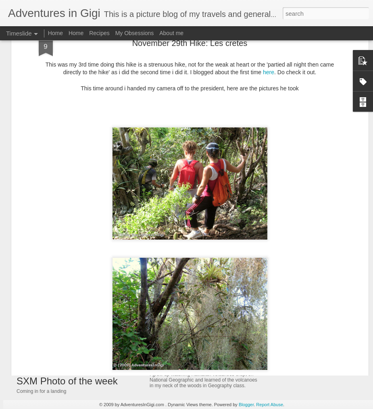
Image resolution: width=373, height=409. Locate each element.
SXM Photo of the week (67, 381)
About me (171, 33)
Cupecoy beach (290, 351)
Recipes (99, 33)
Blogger (246, 404)
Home (55, 33)
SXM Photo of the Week (301, 366)
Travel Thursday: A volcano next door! (210, 342)
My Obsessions (134, 33)
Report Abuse (269, 404)
